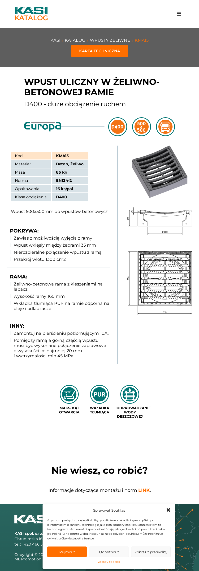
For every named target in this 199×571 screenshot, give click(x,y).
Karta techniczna (99, 51)
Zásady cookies (109, 561)
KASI (55, 40)
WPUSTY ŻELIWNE (110, 40)
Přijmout (67, 552)
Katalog (76, 40)
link (144, 490)
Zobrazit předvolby (150, 552)
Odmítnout (109, 552)
